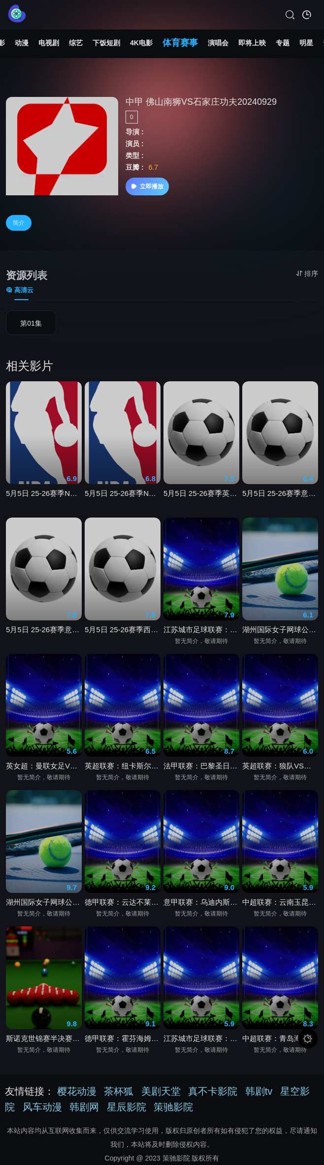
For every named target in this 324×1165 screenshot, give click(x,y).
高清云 (19, 290)
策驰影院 (173, 1107)
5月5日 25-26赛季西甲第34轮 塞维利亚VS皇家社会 (123, 632)
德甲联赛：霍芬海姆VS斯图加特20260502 (123, 1041)
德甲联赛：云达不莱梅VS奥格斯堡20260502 (123, 905)
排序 (307, 273)
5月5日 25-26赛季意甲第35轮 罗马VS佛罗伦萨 (280, 496)
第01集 (31, 323)
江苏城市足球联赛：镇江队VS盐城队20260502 (201, 1041)
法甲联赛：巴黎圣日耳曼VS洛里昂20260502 (201, 769)
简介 (19, 222)
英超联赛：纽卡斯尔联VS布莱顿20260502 (123, 769)
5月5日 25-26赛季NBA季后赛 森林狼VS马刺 (44, 496)
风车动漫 (42, 1107)
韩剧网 (84, 1107)
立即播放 (147, 186)
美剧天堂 (161, 1091)
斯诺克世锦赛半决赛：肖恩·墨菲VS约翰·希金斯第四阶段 (44, 1041)
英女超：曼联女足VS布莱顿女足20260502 (44, 769)
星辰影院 (126, 1107)
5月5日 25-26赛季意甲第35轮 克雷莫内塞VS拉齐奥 (44, 632)
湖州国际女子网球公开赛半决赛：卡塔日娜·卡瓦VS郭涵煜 (280, 632)
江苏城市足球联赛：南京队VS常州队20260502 (201, 632)
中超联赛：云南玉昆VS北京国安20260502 (280, 905)
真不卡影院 (212, 1091)
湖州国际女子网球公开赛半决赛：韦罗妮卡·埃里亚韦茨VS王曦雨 (44, 905)
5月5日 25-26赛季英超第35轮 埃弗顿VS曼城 (201, 496)
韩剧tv (259, 1091)
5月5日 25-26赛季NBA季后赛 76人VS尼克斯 (123, 496)
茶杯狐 (118, 1091)
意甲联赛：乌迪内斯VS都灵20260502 (201, 905)
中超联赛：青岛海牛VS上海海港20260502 (280, 1041)
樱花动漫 (77, 1091)
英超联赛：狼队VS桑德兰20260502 (280, 769)
